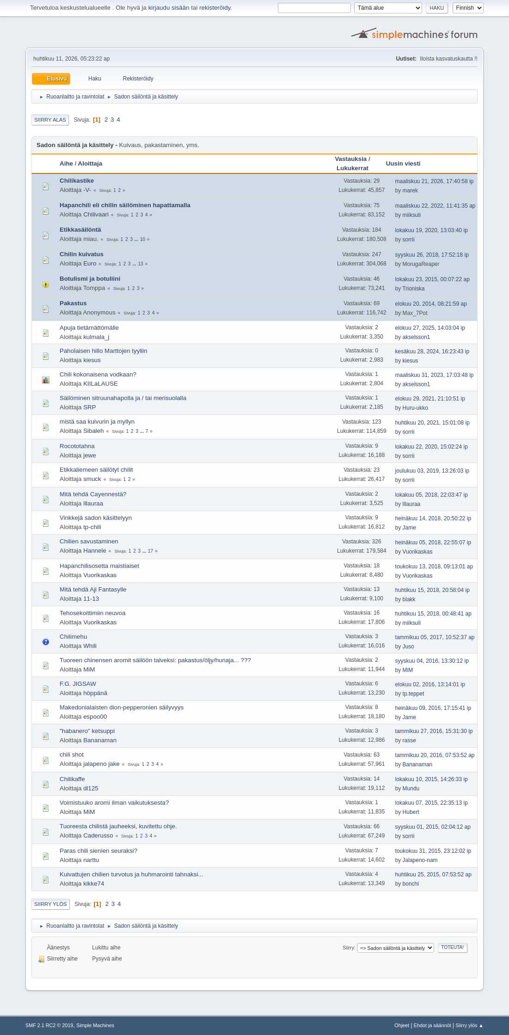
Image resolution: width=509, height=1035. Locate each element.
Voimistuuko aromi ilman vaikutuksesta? (114, 802)
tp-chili (92, 527)
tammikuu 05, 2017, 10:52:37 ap (435, 637)
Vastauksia (351, 158)
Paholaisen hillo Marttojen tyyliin (103, 350)
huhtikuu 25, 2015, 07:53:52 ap (433, 874)
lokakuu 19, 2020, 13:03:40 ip (431, 230)
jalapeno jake (101, 763)
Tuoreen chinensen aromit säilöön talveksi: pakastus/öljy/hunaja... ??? (155, 660)
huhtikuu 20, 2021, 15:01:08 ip (432, 422)
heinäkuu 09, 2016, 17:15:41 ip (433, 708)
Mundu (411, 788)
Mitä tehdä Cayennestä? (93, 494)
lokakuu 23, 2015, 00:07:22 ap (432, 279)
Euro (89, 263)
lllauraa (93, 503)
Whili (90, 645)
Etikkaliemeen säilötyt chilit (96, 469)
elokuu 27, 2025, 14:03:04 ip (430, 328)
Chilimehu (73, 636)
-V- (87, 189)
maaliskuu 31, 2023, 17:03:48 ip (434, 375)
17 (150, 551)
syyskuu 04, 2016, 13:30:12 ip (432, 661)
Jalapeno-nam (420, 860)
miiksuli (412, 215)
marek (410, 190)
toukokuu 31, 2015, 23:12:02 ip (433, 851)
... (137, 239)
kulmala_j (96, 336)
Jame (409, 527)
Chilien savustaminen (89, 541)
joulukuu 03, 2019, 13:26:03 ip (432, 471)
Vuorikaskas (418, 551)
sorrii (409, 239)
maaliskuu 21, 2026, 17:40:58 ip (434, 181)
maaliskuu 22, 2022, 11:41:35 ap (435, 206)
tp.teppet (413, 693)
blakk (409, 599)
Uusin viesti (407, 163)
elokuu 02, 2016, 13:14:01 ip (430, 684)
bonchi (411, 884)
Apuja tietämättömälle (89, 327)
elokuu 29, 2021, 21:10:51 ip (430, 398)
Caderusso (98, 835)
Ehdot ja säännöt (432, 1025)
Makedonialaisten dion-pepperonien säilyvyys (122, 707)
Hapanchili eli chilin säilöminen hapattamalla (125, 205)
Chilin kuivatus (82, 254)
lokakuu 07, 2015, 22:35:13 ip (431, 803)
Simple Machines (95, 1025)
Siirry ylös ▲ (470, 1025)
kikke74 (93, 883)
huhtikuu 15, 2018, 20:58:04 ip (432, 590)
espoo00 (95, 716)
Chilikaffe (72, 779)
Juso (408, 646)
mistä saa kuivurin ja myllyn (97, 421)
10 (142, 239)
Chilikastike (77, 180)
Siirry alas (50, 120)
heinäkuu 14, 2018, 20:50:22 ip (433, 518)
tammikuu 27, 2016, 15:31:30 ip (434, 731)
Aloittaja (90, 163)
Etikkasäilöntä (80, 229)
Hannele (94, 550)
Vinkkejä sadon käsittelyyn (96, 517)
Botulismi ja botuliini (90, 278)
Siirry (348, 947)
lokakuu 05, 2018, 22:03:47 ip (431, 495)
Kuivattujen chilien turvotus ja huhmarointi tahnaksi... (131, 874)
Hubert (411, 812)
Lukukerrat (352, 168)
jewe (89, 455)
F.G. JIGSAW (78, 683)
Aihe (66, 163)
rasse (409, 740)
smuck (92, 478)
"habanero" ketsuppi (87, 730)
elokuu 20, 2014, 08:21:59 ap (431, 304)
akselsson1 (416, 337)
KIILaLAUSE (100, 383)
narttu (91, 859)
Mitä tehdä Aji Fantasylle (93, 589)
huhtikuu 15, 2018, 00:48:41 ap (433, 613)
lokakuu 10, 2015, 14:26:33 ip (431, 779)
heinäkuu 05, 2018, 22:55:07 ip (433, 542)
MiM (89, 669)
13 (140, 263)
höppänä (95, 693)
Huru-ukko (415, 408)
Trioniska (413, 288)
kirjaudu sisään (169, 7)
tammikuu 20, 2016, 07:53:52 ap (435, 755)
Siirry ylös (50, 904)
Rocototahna (77, 446)
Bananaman (100, 740)
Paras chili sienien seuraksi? (98, 850)
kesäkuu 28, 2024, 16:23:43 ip (432, 351)
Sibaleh (93, 430)
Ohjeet (401, 1025)
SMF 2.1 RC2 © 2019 (49, 1025)
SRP (89, 407)
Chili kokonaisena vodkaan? (98, 374)
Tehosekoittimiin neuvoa (92, 613)
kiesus (92, 360)
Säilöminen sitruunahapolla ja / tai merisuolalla (123, 397)
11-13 (91, 598)
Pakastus (73, 303)
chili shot (72, 754)
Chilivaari (96, 214)
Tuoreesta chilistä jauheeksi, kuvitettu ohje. (118, 826)
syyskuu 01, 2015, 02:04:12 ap (433, 827)
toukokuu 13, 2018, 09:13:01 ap (434, 566)
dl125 (90, 788)
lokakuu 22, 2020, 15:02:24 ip (431, 447)
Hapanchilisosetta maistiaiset (99, 565)
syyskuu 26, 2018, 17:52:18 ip (432, 255)
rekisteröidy (214, 7)
